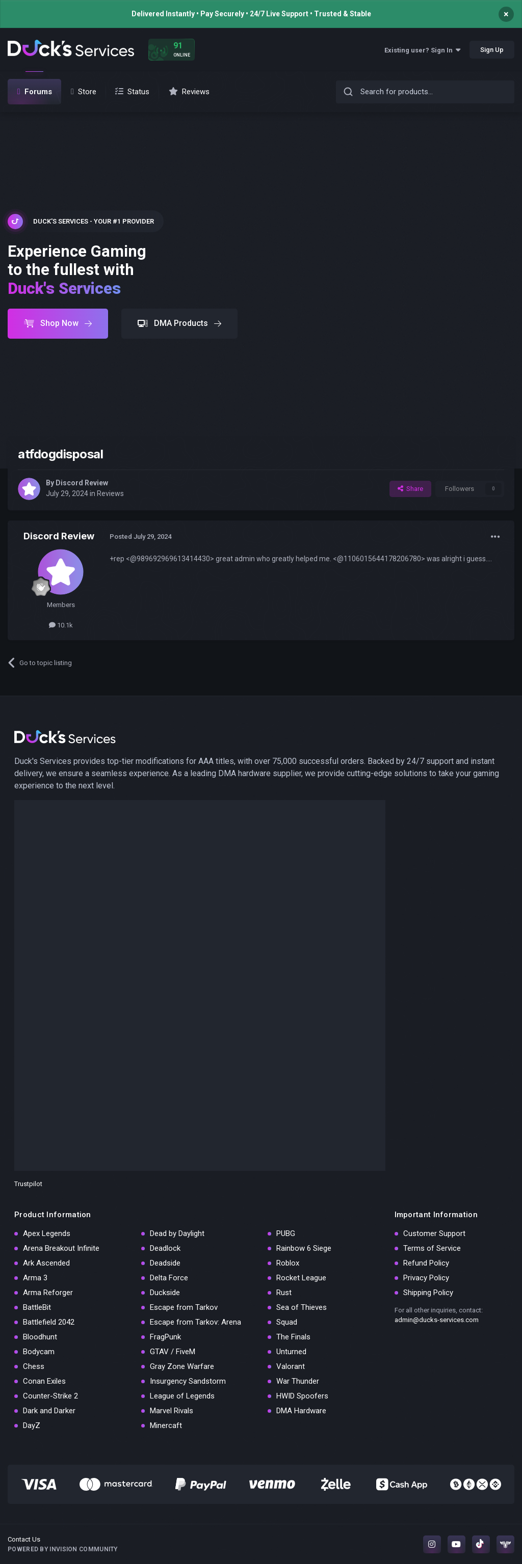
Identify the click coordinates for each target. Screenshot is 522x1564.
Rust (284, 1292)
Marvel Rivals (171, 1410)
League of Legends (182, 1396)
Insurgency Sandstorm (188, 1381)
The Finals (293, 1336)
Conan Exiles (44, 1381)
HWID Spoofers (302, 1396)
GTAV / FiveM (172, 1351)
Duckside (165, 1292)
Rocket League (301, 1277)
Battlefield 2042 (48, 1322)
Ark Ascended (46, 1263)
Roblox (287, 1263)
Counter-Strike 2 (50, 1396)
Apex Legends (46, 1233)
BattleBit (37, 1307)
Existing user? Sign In (422, 50)
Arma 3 (35, 1277)
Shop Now (58, 323)
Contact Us (24, 1539)
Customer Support (434, 1233)
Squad (286, 1322)
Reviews (110, 493)
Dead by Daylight (177, 1233)
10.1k (61, 625)
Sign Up (492, 49)
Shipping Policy (428, 1292)
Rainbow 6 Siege (303, 1248)
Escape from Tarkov (184, 1307)
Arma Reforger (48, 1292)
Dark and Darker (49, 1410)
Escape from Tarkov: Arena (195, 1322)
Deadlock (165, 1248)
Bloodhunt (40, 1336)
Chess (33, 1366)
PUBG (285, 1233)
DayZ (31, 1425)
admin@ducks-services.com (437, 1320)
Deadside (165, 1263)
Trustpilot (28, 1184)
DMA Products (179, 323)
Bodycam (39, 1351)
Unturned (291, 1351)
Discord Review (82, 483)
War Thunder (297, 1381)
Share (410, 488)
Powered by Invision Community (63, 1549)
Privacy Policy (426, 1277)
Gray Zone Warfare (182, 1366)
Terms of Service (432, 1248)
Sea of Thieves (301, 1307)
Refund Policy (426, 1263)
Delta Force (169, 1277)
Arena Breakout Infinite (61, 1248)
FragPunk (165, 1336)
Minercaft (166, 1425)
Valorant (290, 1366)
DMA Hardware (301, 1410)
